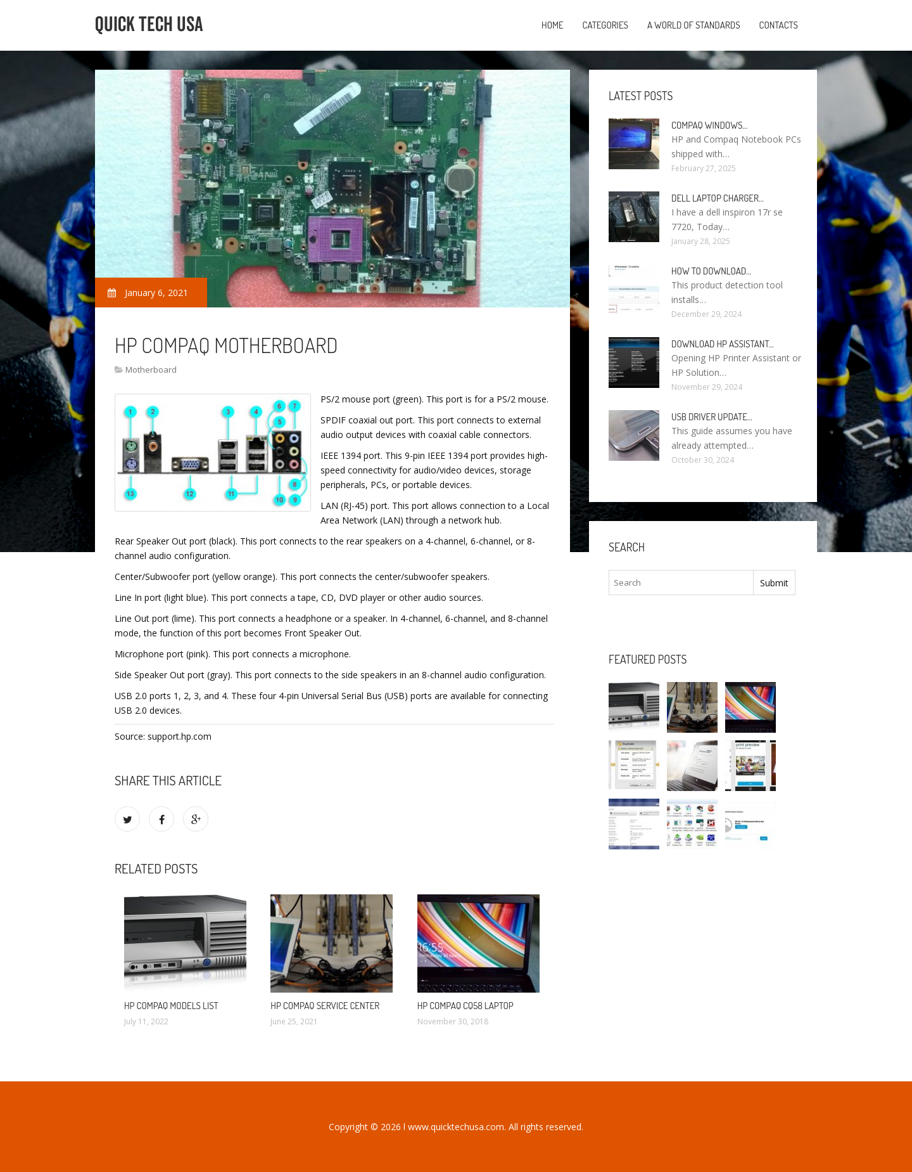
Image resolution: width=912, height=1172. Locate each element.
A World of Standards (693, 25)
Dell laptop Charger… (717, 198)
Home (553, 25)
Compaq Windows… (709, 125)
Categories (605, 25)
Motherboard (151, 369)
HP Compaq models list (171, 1006)
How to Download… (711, 271)
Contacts (778, 25)
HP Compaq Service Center (324, 1006)
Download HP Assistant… (722, 344)
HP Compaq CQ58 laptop (465, 1006)
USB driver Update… (711, 417)
